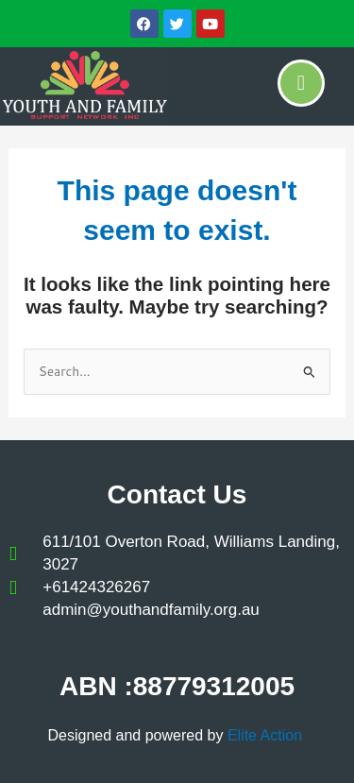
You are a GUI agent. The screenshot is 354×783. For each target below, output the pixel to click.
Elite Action (267, 735)
